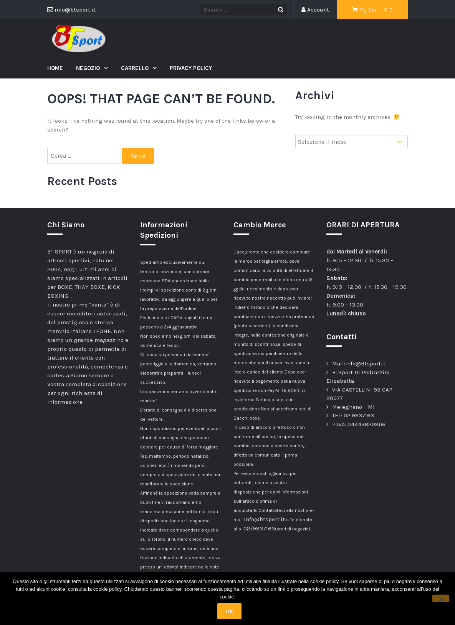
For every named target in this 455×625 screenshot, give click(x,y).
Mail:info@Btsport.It (359, 363)
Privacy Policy (191, 68)
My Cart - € (372, 9)
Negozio (88, 68)
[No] (440, 598)
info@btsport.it (264, 519)
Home (55, 68)
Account (315, 9)
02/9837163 (259, 528)
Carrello (135, 68)
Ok (229, 611)
